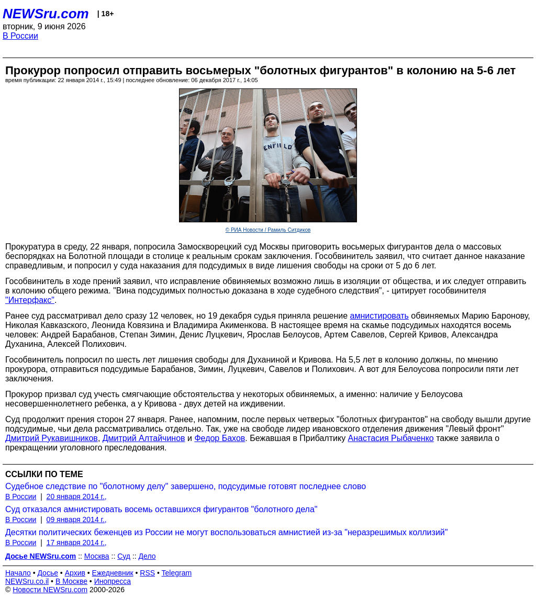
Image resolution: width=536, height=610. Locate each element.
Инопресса (112, 581)
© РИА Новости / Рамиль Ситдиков (268, 230)
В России (20, 35)
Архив (75, 573)
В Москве (71, 581)
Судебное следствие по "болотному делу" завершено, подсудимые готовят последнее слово (185, 486)
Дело (147, 556)
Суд (123, 556)
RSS (147, 573)
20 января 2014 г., (77, 496)
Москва (96, 556)
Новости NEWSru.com (50, 589)
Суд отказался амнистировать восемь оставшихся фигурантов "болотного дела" (161, 509)
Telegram (177, 573)
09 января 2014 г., (77, 519)
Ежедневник (112, 573)
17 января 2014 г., (77, 542)
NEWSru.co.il (27, 581)
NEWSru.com (46, 13)
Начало (18, 573)
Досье (47, 573)
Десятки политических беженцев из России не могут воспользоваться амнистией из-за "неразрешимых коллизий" (226, 532)
